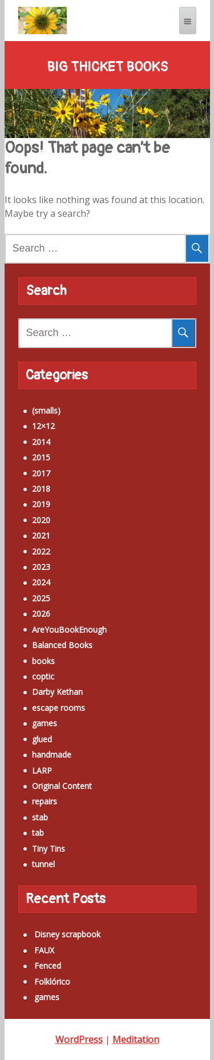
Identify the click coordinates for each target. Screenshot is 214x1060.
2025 (41, 598)
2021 (41, 535)
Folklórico (52, 981)
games (44, 723)
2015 (41, 457)
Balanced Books (62, 645)
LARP (42, 770)
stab (40, 817)
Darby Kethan (57, 691)
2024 (41, 582)
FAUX (44, 950)
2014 (41, 441)
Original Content (62, 785)
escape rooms (58, 707)
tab (38, 832)
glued (42, 739)
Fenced (47, 965)
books (43, 661)
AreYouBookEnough (69, 629)
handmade (51, 754)
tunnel (43, 864)
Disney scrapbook (67, 934)
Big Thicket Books (107, 67)
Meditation (135, 1039)
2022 (41, 551)
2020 (41, 520)
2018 (41, 488)
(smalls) (46, 410)
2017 (41, 473)
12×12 (43, 425)
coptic (43, 676)
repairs (44, 801)
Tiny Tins (48, 848)
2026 (41, 613)
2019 (41, 504)
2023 (41, 566)
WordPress (79, 1039)
